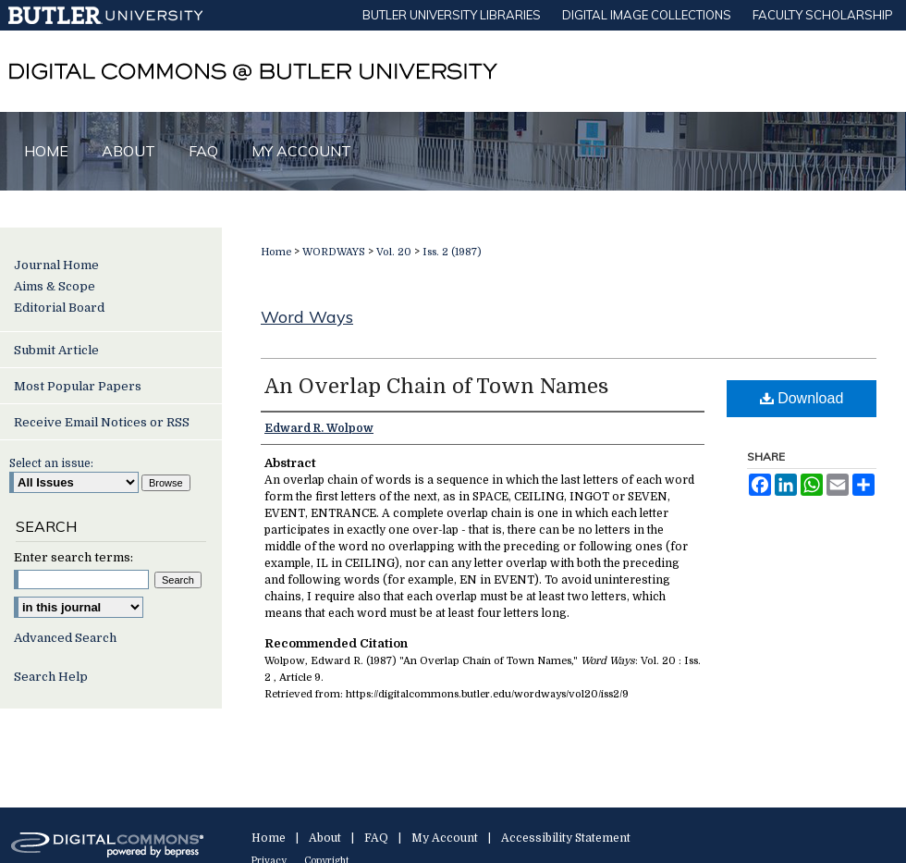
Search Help (51, 677)
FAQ (376, 838)
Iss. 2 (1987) (452, 252)
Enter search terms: (73, 557)
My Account (444, 838)
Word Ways (307, 316)
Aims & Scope (54, 286)
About (325, 838)
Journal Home (56, 265)
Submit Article (56, 350)
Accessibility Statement (566, 838)
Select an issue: (51, 463)
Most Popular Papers (77, 386)
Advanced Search (65, 638)
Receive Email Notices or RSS (102, 422)
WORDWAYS (333, 252)
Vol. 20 (393, 252)
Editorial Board (59, 307)
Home (276, 252)
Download (802, 398)
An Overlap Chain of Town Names (436, 386)
